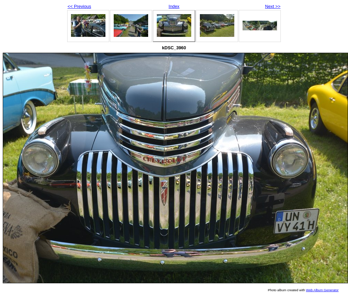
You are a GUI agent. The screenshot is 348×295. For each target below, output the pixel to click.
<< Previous (79, 6)
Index (173, 6)
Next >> (272, 6)
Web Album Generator (322, 290)
